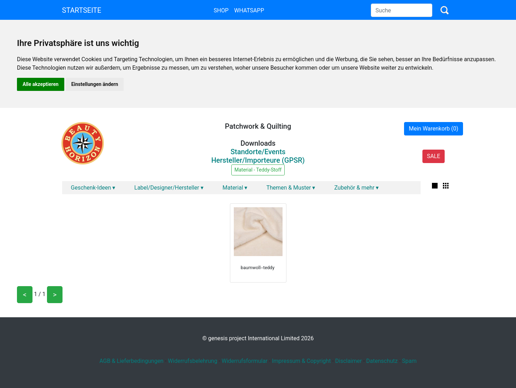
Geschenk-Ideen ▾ (93, 187)
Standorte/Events (258, 151)
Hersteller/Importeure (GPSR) (258, 160)
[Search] (401, 10)
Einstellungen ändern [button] (94, 84)
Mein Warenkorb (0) (433, 128)
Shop (221, 10)
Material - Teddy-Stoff (258, 170)
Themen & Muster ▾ (290, 187)
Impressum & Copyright (301, 361)
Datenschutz (382, 361)
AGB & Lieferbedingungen (131, 361)
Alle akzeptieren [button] (41, 84)
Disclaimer (348, 361)
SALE (433, 156)
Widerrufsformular (244, 361)
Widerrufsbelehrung (192, 361)
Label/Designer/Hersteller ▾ (168, 187)
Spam (409, 361)
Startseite (81, 10)
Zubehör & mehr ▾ (356, 187)
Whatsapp (249, 10)
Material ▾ (235, 187)
